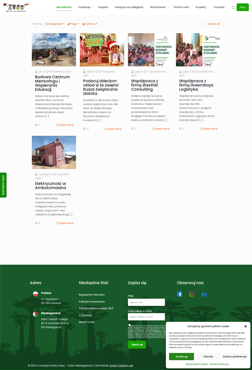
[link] (179, 294)
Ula (40, 71)
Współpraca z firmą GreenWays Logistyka (196, 85)
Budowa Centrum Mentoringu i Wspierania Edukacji (52, 83)
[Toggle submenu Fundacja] (92, 7)
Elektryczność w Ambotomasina (50, 185)
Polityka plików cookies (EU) (96, 308)
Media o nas (86, 322)
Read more (67, 125)
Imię (130, 296)
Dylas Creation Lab (121, 365)
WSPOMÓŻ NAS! (3, 185)
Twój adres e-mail (146, 314)
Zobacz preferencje (235, 356)
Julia (89, 71)
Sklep (243, 7)
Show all (213, 24)
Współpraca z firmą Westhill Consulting (144, 85)
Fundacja (44, 174)
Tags (73, 24)
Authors (90, 24)
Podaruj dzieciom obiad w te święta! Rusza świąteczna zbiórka (101, 87)
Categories (55, 24)
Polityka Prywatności (219, 364)
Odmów (208, 356)
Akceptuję (182, 356)
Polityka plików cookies (197, 364)
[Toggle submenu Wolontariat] (168, 7)
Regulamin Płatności (92, 294)
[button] (245, 326)
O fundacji (85, 315)
